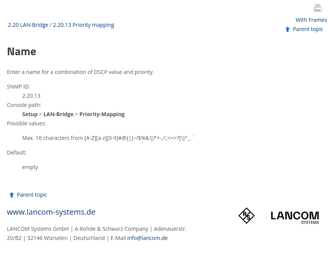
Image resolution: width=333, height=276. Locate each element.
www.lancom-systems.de (51, 212)
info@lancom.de (147, 238)
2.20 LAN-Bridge (28, 24)
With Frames (311, 19)
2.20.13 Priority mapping (83, 24)
